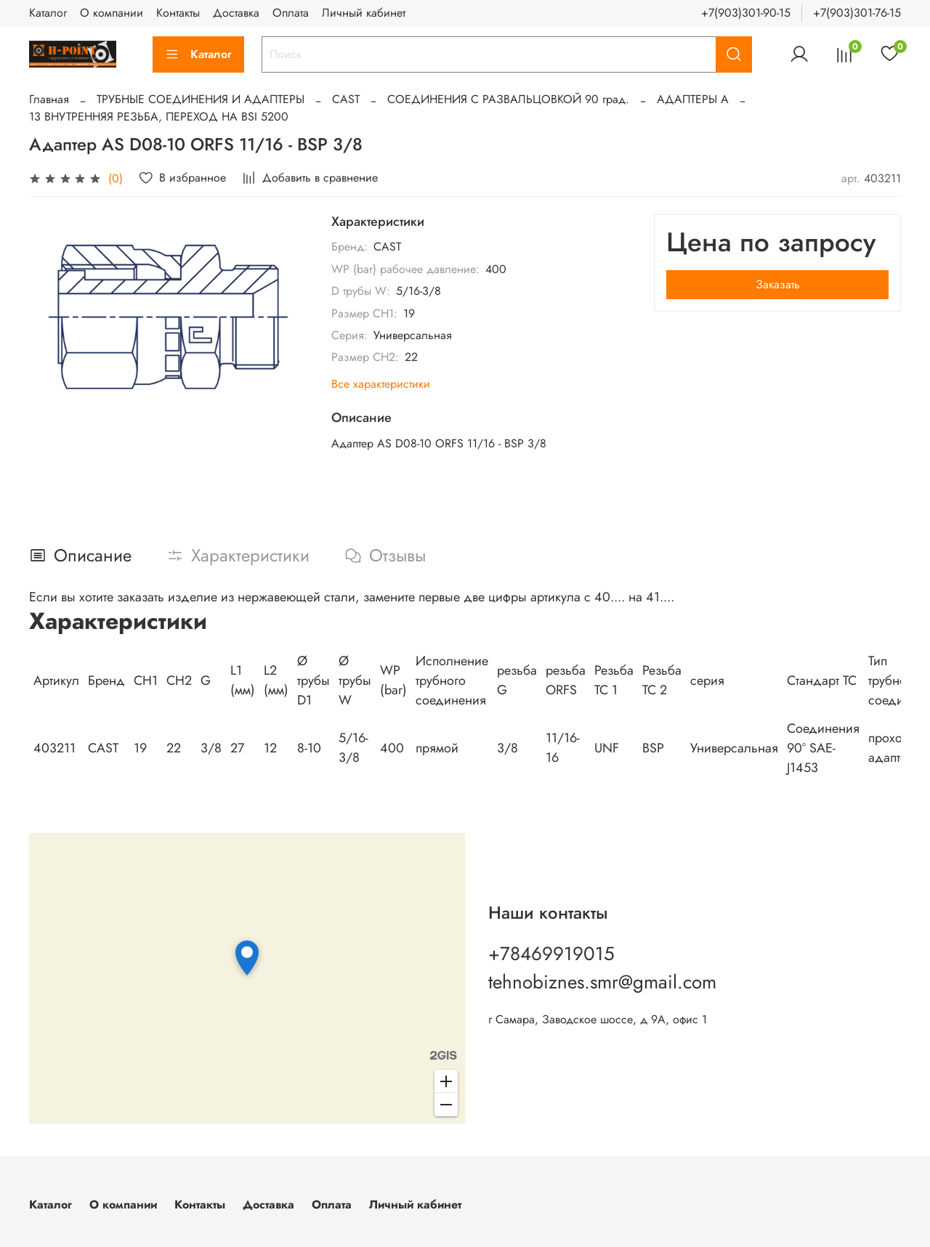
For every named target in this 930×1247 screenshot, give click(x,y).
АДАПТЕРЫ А (693, 99)
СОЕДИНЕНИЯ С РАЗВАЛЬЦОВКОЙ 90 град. (508, 99)
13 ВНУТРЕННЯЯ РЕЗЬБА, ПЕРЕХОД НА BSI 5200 (158, 116)
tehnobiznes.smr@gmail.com (602, 982)
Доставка (236, 12)
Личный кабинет (363, 12)
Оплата (290, 12)
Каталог (48, 12)
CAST (346, 99)
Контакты (178, 12)
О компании (111, 12)
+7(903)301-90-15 (745, 12)
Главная (49, 99)
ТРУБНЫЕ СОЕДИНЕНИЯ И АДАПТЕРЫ (200, 99)
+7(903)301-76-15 (857, 12)
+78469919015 (551, 953)
